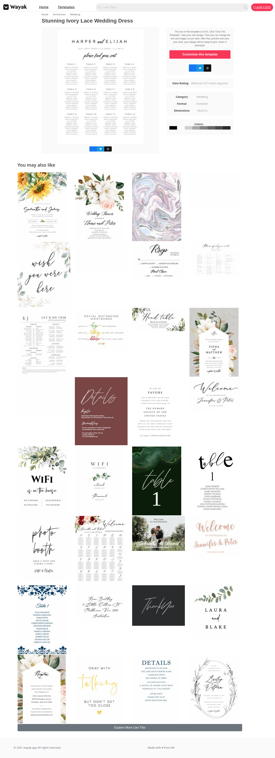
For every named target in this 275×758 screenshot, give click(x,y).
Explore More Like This (129, 727)
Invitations (59, 14)
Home (44, 7)
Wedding (75, 14)
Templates (66, 7)
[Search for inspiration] (170, 7)
